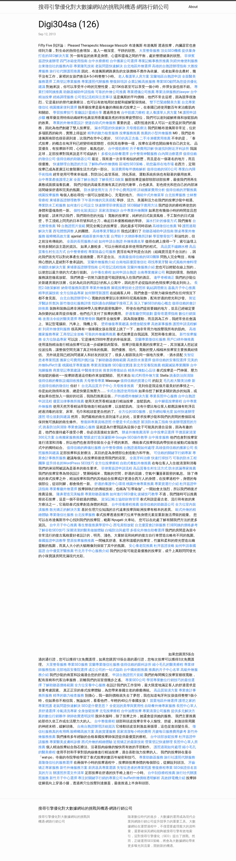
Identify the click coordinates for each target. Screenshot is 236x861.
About (193, 7)
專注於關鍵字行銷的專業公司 (100, 778)
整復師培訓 (119, 82)
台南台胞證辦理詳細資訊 (96, 726)
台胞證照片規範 (73, 226)
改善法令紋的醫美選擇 (60, 319)
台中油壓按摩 (132, 711)
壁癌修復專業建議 (115, 324)
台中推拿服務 (158, 437)
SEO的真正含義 (127, 138)
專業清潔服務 (101, 365)
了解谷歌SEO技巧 (51, 530)
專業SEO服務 (78, 664)
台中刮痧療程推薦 (162, 773)
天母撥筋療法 (136, 128)
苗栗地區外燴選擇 (163, 701)
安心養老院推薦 (141, 546)
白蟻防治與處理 (117, 530)
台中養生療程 (101, 272)
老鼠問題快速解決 (109, 66)
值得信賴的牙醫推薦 (181, 190)
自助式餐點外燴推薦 (135, 463)
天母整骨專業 (94, 381)
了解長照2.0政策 (111, 179)
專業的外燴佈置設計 (68, 123)
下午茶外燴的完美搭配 (98, 200)
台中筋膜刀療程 (133, 112)
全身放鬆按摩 (88, 711)
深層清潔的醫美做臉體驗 (85, 530)
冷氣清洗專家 (66, 711)
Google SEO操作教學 (132, 437)
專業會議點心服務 (81, 427)
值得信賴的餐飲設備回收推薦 (60, 381)
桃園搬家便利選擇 (63, 107)
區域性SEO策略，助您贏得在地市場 (146, 164)
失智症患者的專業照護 (134, 768)
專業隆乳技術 (84, 66)
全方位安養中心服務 (90, 685)
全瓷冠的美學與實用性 (126, 706)
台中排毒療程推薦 (126, 504)
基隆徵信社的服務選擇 (55, 762)
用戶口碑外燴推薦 (180, 339)
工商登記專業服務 (67, 82)
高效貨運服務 (105, 731)
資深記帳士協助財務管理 (120, 499)
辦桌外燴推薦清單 (135, 432)
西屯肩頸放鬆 (124, 525)
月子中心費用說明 (123, 190)
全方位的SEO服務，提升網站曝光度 (145, 412)
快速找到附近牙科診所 (172, 149)
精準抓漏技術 (48, 293)
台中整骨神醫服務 (144, 154)
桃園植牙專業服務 (76, 365)
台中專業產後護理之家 (55, 179)
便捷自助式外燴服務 (101, 123)
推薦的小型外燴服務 (156, 133)
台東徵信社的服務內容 (55, 66)
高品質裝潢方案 (166, 690)
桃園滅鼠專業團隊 (175, 365)
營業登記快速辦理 (159, 742)
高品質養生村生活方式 (150, 468)
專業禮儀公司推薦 (141, 92)
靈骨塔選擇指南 (166, 314)
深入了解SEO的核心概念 (152, 303)
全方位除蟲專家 (72, 293)
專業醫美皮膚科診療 (65, 742)
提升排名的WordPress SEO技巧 (70, 463)
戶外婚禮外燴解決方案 (131, 396)
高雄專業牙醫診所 (106, 231)
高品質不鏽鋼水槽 (174, 247)
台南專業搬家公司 (151, 272)
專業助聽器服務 (97, 494)
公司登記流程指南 (112, 267)
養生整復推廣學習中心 (95, 525)
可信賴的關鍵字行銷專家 (173, 453)
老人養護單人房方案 (133, 76)
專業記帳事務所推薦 (153, 61)
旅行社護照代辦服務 (179, 757)
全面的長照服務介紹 (82, 241)
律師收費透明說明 (80, 716)
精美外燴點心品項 (142, 370)
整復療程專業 (162, 768)
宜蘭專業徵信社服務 (150, 339)
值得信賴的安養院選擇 (169, 360)
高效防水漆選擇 (139, 360)
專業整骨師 (86, 319)
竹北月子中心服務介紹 (92, 551)
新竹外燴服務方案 (73, 768)
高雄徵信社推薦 (164, 226)
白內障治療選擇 (170, 154)
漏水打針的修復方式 (161, 221)
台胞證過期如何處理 (139, 448)
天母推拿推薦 (123, 386)
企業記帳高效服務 (141, 82)
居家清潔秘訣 (109, 210)
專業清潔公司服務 (156, 711)
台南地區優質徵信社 (131, 262)
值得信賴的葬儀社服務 (84, 448)
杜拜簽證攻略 (164, 546)
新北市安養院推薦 (147, 365)
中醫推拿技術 (91, 370)
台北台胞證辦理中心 (75, 298)
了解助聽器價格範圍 (110, 360)
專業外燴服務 (100, 288)
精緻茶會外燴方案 (96, 236)
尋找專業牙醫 (158, 262)
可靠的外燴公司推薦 (110, 92)
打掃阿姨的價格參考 (182, 525)
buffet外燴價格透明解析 (142, 778)
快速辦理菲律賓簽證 (110, 205)
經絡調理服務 (63, 97)
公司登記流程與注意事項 (93, 97)
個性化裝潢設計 (86, 210)
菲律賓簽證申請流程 (116, 468)
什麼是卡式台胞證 (126, 422)
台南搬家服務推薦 (69, 437)
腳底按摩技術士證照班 (128, 288)
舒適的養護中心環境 (109, 484)
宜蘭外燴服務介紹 (101, 262)
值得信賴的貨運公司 (135, 381)
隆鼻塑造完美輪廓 (70, 494)
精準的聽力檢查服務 (102, 133)
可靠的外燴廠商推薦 (100, 334)
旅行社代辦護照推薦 (65, 71)
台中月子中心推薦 (63, 525)
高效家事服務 (161, 324)
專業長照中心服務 (163, 396)
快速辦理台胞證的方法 (70, 164)
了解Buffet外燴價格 (103, 164)
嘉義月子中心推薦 (182, 288)
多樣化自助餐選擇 (115, 154)
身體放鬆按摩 (140, 324)
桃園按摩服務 (49, 195)
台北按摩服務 (175, 195)
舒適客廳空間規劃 (139, 314)
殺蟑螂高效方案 (58, 236)
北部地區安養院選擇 (71, 670)
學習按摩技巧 (64, 112)
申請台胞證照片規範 (127, 675)
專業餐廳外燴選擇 (64, 489)
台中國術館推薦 (136, 670)
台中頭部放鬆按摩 (164, 737)
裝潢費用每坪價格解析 (129, 169)
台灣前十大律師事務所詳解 (131, 236)
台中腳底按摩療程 (169, 401)
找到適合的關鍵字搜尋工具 (112, 303)
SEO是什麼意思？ (95, 706)
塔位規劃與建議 (58, 417)
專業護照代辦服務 (95, 82)
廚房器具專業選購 (102, 768)
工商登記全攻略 (72, 334)
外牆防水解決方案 (52, 267)
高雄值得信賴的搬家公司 (174, 448)
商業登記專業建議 (67, 370)
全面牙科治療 (140, 458)
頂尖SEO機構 (171, 51)
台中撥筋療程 (119, 149)
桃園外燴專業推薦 (140, 484)
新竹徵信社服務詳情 (75, 303)
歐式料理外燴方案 (146, 375)
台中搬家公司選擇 (123, 61)
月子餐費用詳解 (142, 149)
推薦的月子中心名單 (164, 670)
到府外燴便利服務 (184, 61)
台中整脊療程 (77, 252)
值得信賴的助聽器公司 (73, 159)
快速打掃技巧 (161, 458)
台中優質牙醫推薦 (60, 551)
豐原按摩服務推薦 (81, 540)
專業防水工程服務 (52, 205)
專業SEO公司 (135, 680)
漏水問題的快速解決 (109, 128)
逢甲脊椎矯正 (164, 277)
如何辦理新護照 (97, 293)
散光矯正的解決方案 (65, 510)
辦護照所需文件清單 (68, 773)
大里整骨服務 (150, 51)
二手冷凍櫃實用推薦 (155, 138)
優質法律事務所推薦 (68, 401)
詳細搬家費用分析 (151, 190)
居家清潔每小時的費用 (134, 731)
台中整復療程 (105, 721)
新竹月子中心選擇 (63, 778)
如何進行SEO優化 (123, 494)
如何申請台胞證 (111, 241)
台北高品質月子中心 (96, 386)
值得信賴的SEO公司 (162, 169)
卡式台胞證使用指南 (122, 391)
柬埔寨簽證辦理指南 (82, 267)
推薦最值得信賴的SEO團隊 (138, 257)
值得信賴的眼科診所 (135, 664)
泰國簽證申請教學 (52, 540)
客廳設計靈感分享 (88, 112)
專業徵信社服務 (62, 515)
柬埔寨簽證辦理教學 (65, 200)
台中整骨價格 (113, 448)
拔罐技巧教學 (148, 494)
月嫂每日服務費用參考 (169, 731)
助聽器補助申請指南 (78, 92)
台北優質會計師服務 (150, 525)
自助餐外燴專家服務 (159, 706)
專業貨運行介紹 (167, 484)
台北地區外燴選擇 (137, 66)
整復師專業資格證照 (96, 422)
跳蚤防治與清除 (181, 375)
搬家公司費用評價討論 (77, 360)
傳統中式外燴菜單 (150, 195)
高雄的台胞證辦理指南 (169, 66)
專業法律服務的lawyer (172, 92)
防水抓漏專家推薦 (182, 468)
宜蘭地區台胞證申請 (165, 76)
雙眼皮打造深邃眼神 (99, 437)
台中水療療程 (99, 61)
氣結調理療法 (156, 288)
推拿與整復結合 (115, 370)
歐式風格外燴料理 (183, 262)
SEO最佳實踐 (122, 365)
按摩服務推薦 (130, 133)
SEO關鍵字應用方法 (142, 205)
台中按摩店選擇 (162, 432)
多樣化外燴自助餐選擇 (147, 530)
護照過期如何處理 (167, 747)
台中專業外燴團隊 (134, 210)
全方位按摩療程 (107, 463)
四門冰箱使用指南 (73, 61)
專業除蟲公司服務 (102, 252)
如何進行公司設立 (80, 205)
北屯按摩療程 (110, 711)
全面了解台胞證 (86, 179)
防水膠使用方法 (96, 190)
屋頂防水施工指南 (154, 422)
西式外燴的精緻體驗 (96, 742)
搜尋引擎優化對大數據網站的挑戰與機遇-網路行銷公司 (103, 7)
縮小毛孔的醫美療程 (167, 664)
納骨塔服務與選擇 (75, 288)
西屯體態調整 (64, 231)
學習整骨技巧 (163, 236)
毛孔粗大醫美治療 (177, 381)
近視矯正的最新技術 (128, 742)
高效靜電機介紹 (173, 778)
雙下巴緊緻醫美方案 (165, 102)
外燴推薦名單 (134, 241)
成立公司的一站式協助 (105, 670)
